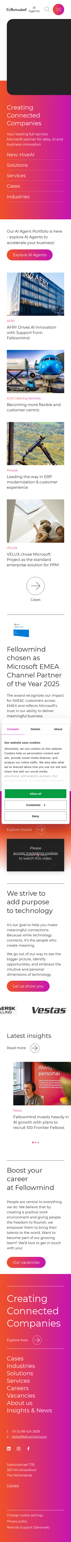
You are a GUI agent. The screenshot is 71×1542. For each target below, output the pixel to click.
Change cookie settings (25, 1515)
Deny (35, 816)
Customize (35, 804)
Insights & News (29, 1410)
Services (16, 175)
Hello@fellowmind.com (29, 1437)
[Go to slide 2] (35, 1142)
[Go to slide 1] (33, 1142)
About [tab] (58, 729)
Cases (13, 186)
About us (20, 1402)
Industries (18, 196)
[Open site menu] (58, 9)
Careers (18, 1388)
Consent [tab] (13, 729)
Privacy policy (17, 1521)
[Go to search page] (47, 9)
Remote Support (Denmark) (28, 1527)
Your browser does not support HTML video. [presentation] (39, 57)
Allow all (35, 793)
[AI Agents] (34, 9)
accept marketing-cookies (35, 853)
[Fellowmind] (17, 9)
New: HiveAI (20, 154)
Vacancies (21, 1395)
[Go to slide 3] (38, 1142)
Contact (13, 1485)
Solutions (17, 165)
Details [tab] (35, 729)
